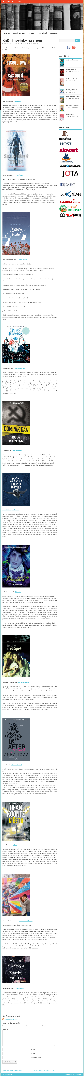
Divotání (18, 592)
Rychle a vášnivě (23, 682)
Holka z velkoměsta (72, 79)
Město (15, 845)
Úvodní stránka (8, 2)
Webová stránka (36, 1057)
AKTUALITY (32, 33)
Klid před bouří (71, 70)
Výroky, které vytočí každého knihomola (44, 1070)
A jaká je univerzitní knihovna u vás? (12, 1070)
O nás (20, 2)
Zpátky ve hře (19, 988)
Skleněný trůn (20, 175)
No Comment (34, 43)
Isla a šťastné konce (25, 921)
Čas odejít (17, 101)
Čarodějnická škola (72, 106)
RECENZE (7, 33)
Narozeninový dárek (73, 97)
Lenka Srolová (7, 43)
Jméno (33, 1049)
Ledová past (70, 114)
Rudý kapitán (17, 450)
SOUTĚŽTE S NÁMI (19, 33)
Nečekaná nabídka (72, 60)
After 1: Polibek (16, 765)
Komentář (5, 1029)
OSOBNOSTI (54, 33)
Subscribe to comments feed (12, 1019)
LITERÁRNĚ (43, 33)
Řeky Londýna (20, 368)
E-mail (33, 1053)
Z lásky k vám (22, 260)
